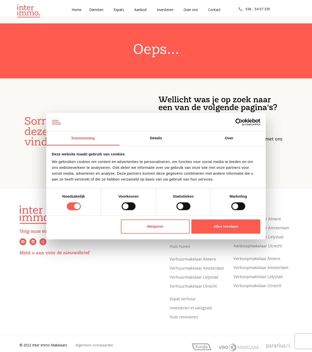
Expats (119, 9)
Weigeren (155, 226)
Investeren (165, 9)
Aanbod (140, 9)
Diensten (96, 9)
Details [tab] (156, 138)
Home (76, 9)
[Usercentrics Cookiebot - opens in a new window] (239, 122)
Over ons (191, 9)
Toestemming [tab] (83, 138)
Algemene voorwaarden (94, 345)
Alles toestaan (226, 226)
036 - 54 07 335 (257, 9)
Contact (214, 9)
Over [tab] (229, 138)
